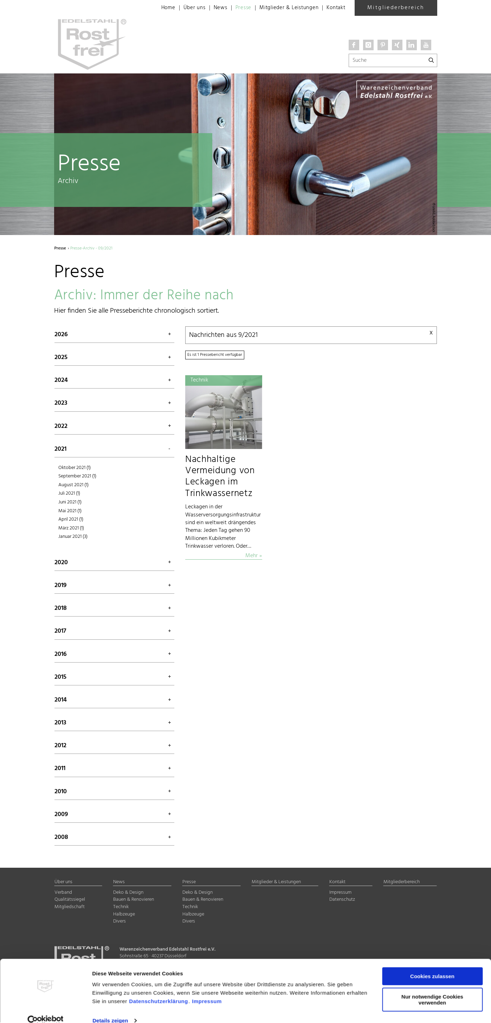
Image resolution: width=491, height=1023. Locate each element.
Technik (121, 907)
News (211, 8)
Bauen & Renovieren (133, 900)
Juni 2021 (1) (70, 503)
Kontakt (335, 8)
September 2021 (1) (77, 477)
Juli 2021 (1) (69, 494)
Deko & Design (128, 893)
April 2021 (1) (70, 520)
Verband (63, 893)
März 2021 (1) (71, 528)
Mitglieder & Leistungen (284, 8)
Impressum (207, 990)
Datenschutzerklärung (158, 990)
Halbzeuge (124, 914)
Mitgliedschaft (69, 907)
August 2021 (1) (73, 486)
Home (157, 8)
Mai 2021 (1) (70, 511)
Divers (119, 922)
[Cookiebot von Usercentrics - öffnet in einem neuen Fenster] (45, 1009)
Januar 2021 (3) (73, 537)
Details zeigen (110, 1009)
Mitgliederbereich (395, 7)
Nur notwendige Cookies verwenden (432, 988)
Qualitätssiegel (69, 900)
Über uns (184, 8)
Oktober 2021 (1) (74, 468)
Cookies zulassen (432, 965)
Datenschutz (342, 900)
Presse (236, 8)
